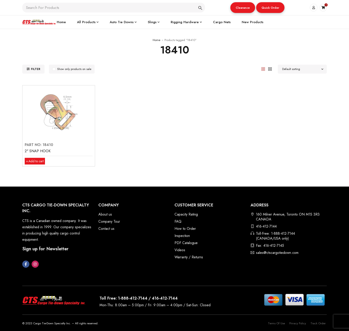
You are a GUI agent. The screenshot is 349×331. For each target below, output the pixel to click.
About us (105, 214)
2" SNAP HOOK (38, 151)
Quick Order (270, 8)
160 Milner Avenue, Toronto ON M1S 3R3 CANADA (288, 217)
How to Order (185, 228)
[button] (242, 7)
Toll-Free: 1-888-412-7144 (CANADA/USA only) (275, 236)
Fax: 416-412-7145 (270, 245)
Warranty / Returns (188, 257)
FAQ (177, 221)
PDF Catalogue (186, 242)
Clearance (242, 8)
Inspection (182, 235)
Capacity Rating (186, 214)
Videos (179, 250)
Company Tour (109, 221)
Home (156, 40)
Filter (35, 69)
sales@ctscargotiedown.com (277, 252)
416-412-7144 (266, 226)
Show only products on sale (74, 69)
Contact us (106, 228)
